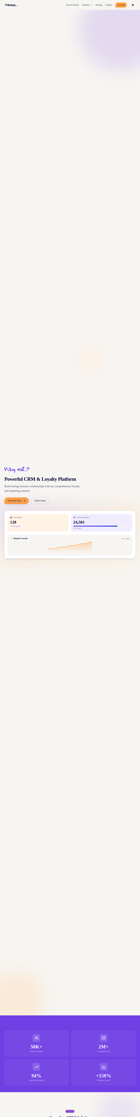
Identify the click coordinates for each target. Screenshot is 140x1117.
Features (87, 5)
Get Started (121, 5)
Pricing (99, 5)
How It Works (72, 5)
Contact (108, 5)
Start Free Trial (16, 500)
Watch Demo (40, 500)
